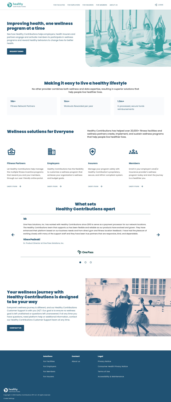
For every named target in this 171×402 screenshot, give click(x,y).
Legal (100, 356)
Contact (76, 356)
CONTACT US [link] (15, 328)
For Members (49, 371)
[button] (49, 357)
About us (76, 361)
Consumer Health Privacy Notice (113, 366)
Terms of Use (104, 371)
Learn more (14, 186)
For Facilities (49, 361)
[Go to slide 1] (80, 262)
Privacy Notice (104, 361)
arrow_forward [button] (158, 235)
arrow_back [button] (13, 235)
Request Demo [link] (16, 51)
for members (101, 5)
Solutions (47, 356)
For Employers (49, 366)
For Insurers (48, 376)
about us (114, 5)
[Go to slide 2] (85, 262)
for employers (74, 5)
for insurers (88, 5)
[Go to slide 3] (91, 262)
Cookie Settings (9, 398)
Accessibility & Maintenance (111, 376)
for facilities (59, 5)
